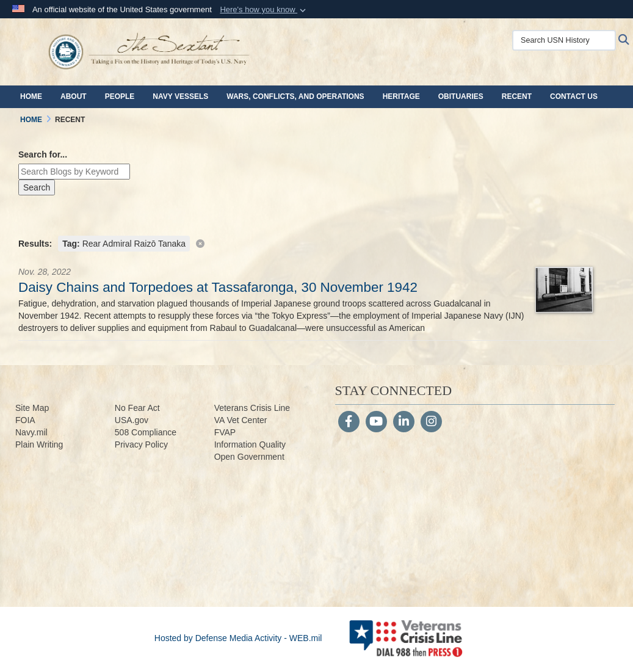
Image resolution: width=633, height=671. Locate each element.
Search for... (42, 154)
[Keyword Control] (74, 172)
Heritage (401, 96)
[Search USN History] (564, 40)
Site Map (32, 408)
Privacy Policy (141, 444)
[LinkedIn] (403, 422)
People (120, 96)
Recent (517, 96)
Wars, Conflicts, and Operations (295, 96)
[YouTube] (376, 422)
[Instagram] (431, 422)
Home (31, 96)
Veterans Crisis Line (252, 408)
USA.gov (131, 420)
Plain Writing (39, 444)
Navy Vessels (180, 96)
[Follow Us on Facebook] (349, 422)
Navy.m (29, 432)
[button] (264, 10)
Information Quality (250, 444)
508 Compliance (145, 432)
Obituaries (460, 96)
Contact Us (574, 96)
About (73, 96)
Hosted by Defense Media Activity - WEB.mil (238, 638)
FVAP (225, 432)
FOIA (25, 420)
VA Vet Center (240, 420)
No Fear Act (137, 408)
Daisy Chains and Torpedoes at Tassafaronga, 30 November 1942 (218, 287)
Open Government (249, 457)
